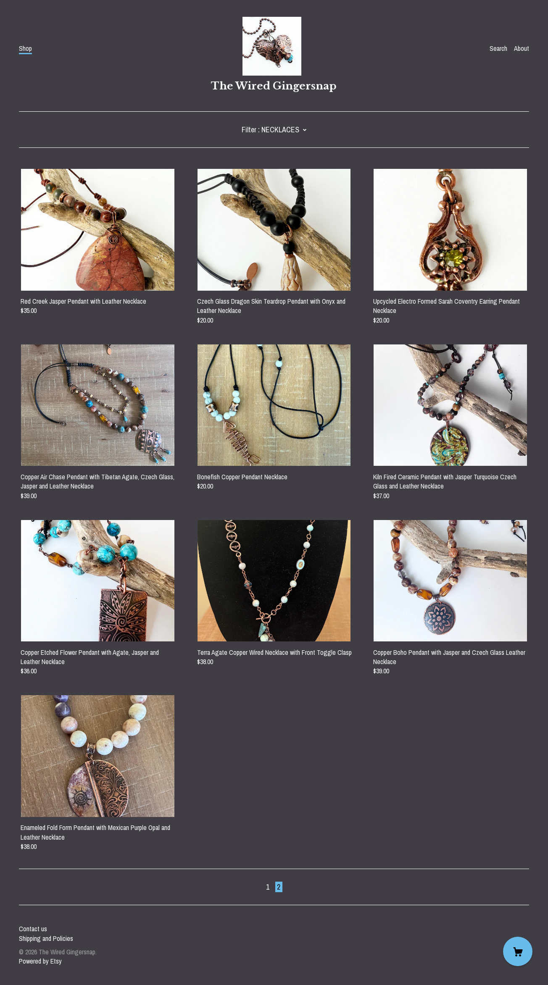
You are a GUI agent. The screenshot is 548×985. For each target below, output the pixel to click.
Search (498, 48)
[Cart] (517, 951)
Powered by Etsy (40, 961)
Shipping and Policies (46, 938)
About (521, 48)
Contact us (33, 928)
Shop (25, 48)
